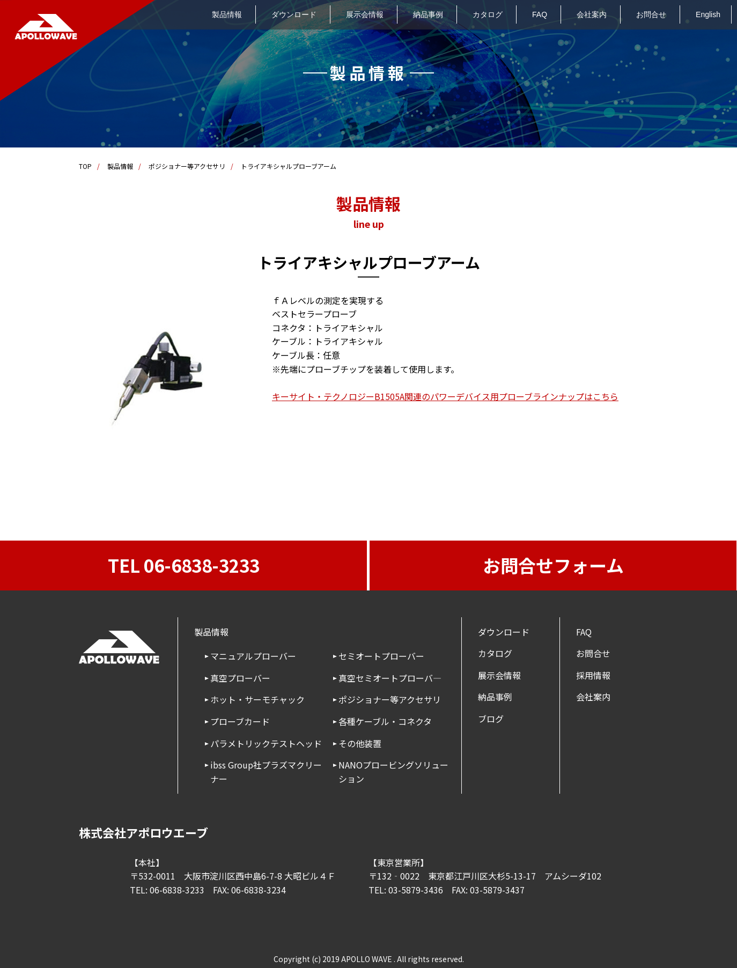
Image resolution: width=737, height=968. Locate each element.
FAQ (539, 14)
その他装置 (359, 743)
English (708, 14)
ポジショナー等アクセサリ (187, 166)
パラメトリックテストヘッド (266, 743)
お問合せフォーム (553, 565)
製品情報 (227, 14)
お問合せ (651, 14)
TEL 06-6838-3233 (184, 565)
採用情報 (593, 675)
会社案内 (592, 14)
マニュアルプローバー (253, 655)
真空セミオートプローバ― (389, 677)
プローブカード (240, 721)
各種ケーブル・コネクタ (385, 721)
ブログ (491, 718)
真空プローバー (240, 677)
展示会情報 (365, 14)
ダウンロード (293, 14)
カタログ (488, 14)
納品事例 (428, 14)
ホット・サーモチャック (257, 699)
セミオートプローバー (381, 655)
